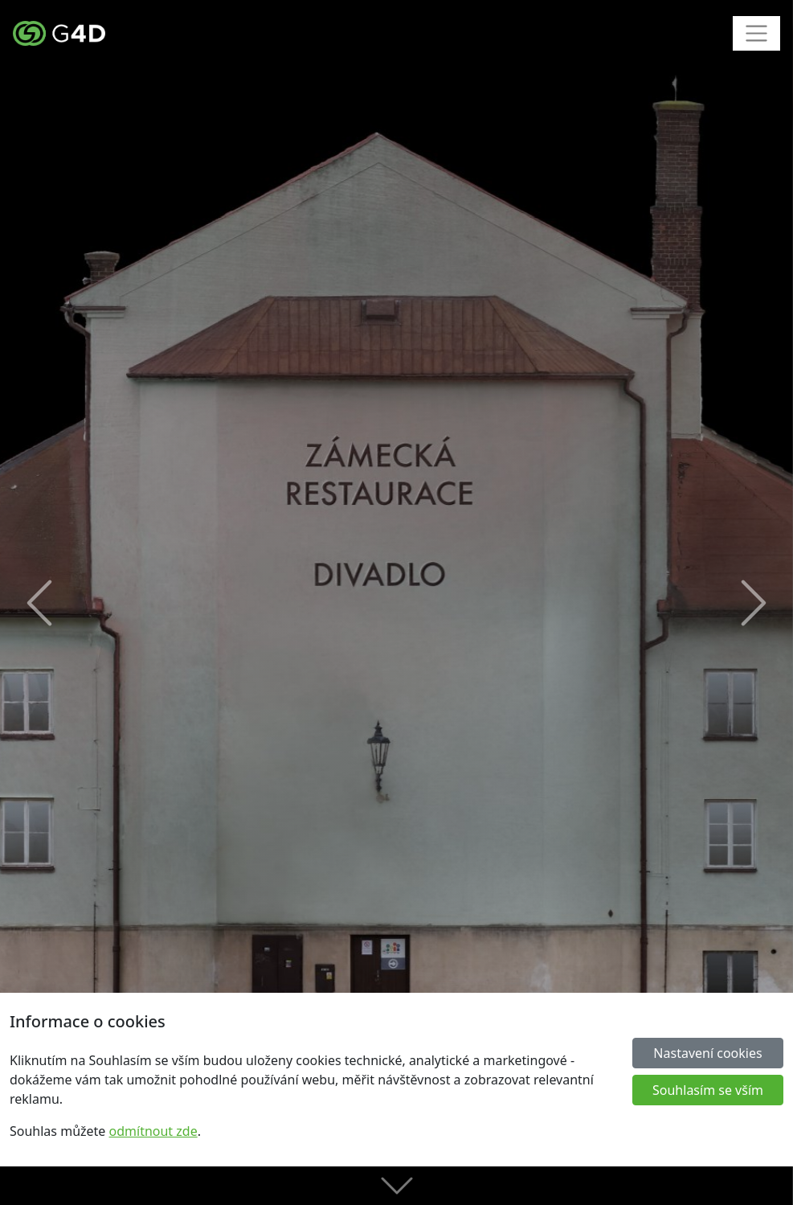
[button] (40, 602)
